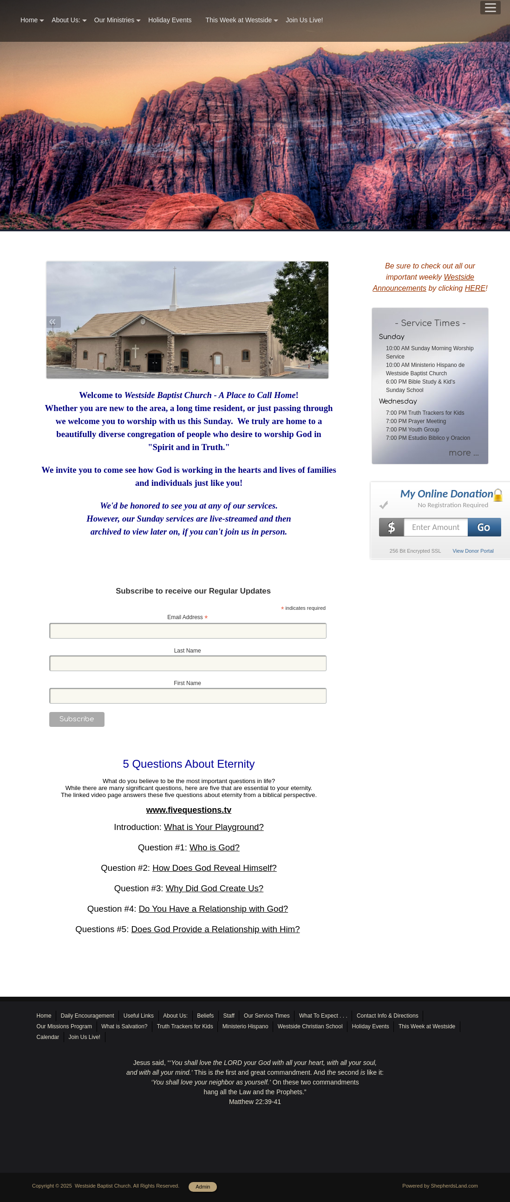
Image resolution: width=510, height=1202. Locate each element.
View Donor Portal (473, 551)
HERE (475, 288)
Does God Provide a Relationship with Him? (215, 929)
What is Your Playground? (214, 827)
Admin (203, 1186)
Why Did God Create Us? (214, 888)
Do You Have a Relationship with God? (213, 909)
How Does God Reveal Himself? (214, 868)
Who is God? (215, 847)
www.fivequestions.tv (188, 810)
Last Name (187, 650)
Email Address (187, 617)
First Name (187, 683)
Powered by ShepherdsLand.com (440, 1186)
